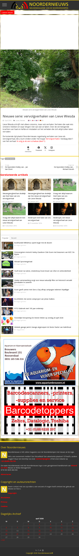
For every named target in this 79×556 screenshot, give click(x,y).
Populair (5, 238)
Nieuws (22, 120)
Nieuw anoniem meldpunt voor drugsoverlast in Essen (33, 12)
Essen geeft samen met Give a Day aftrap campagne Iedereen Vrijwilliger (41, 290)
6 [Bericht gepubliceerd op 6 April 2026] (6, 527)
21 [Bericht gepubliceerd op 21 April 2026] (17, 534)
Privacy (4, 502)
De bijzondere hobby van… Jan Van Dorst (17, 167)
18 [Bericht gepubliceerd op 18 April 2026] (62, 531)
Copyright (12, 493)
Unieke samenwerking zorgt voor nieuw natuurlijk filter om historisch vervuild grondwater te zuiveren (43, 281)
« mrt (3, 540)
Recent (13, 238)
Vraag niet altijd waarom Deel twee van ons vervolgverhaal (62, 196)
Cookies (4, 506)
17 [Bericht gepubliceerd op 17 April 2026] (51, 531)
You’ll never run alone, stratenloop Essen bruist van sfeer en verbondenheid (42, 271)
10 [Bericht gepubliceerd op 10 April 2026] (51, 527)
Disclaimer (5, 497)
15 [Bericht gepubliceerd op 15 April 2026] (28, 531)
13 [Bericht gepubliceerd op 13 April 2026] (6, 531)
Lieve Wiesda (10, 159)
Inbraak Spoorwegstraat (23, 261)
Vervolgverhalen (53, 139)
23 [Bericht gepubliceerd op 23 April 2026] (39, 534)
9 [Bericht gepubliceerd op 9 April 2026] (39, 527)
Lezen (17, 120)
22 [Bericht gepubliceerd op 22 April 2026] (28, 534)
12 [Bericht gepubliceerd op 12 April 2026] (73, 527)
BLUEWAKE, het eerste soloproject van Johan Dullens (34, 299)
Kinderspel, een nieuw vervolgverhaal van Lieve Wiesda (62, 220)
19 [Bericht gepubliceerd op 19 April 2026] (73, 531)
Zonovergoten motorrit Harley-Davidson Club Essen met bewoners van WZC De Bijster (44, 253)
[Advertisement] (39, 32)
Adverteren (6, 474)
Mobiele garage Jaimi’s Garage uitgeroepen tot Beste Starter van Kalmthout (42, 327)
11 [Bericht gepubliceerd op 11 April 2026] (62, 527)
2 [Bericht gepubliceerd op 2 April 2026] (39, 524)
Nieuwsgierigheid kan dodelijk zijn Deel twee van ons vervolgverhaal (14, 196)
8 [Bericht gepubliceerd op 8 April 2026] (28, 527)
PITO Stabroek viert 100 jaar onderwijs (28, 308)
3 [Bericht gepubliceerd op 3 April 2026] (50, 524)
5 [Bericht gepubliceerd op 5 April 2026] (72, 524)
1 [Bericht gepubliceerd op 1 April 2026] (28, 524)
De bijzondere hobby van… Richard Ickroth (62, 167)
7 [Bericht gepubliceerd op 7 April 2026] (17, 527)
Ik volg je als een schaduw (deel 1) (31, 141)
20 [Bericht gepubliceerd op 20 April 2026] (6, 534)
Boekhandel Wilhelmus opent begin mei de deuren (33, 243)
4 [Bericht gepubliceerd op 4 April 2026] (61, 524)
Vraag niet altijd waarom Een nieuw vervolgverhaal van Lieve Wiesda (14, 220)
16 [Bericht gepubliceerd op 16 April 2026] (39, 531)
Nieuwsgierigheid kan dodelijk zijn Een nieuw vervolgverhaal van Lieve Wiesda (39, 196)
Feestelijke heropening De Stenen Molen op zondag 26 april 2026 (38, 318)
